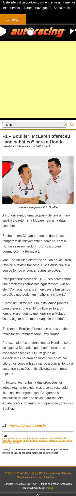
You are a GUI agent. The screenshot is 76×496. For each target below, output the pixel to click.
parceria (6, 443)
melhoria (43, 440)
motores (53, 440)
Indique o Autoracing (60, 473)
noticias (61, 440)
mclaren (34, 440)
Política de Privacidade (17, 473)
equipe (52, 438)
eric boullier (62, 438)
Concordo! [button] (13, 19)
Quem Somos (39, 473)
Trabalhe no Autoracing (29, 477)
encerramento (40, 438)
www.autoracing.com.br (27, 425)
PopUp (50, 487)
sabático (15, 443)
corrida (22, 438)
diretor (30, 438)
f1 (70, 438)
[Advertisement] (38, 79)
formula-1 (17, 440)
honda (26, 440)
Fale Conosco (51, 477)
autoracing (12, 438)
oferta (69, 440)
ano (4, 438)
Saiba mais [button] (62, 8)
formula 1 (7, 440)
